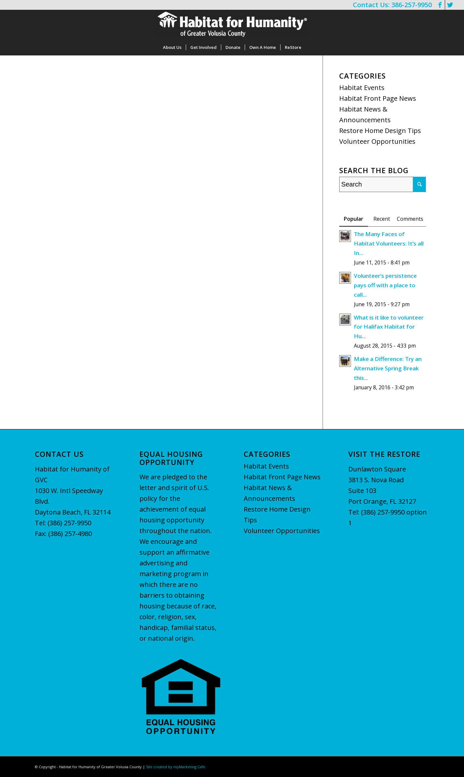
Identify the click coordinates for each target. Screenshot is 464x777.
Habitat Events (361, 87)
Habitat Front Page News (377, 98)
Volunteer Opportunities (377, 141)
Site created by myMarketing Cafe (175, 766)
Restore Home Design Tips (380, 130)
